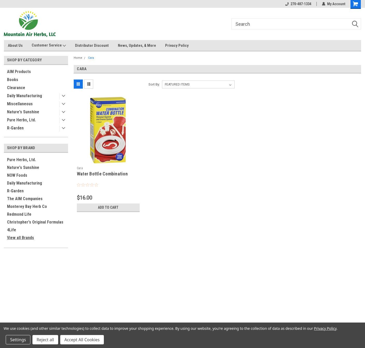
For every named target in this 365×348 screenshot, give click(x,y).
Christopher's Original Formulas (35, 222)
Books (12, 79)
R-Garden (15, 128)
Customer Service (49, 45)
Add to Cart (108, 207)
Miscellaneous (20, 103)
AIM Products (19, 71)
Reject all (45, 340)
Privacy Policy (177, 45)
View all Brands (20, 237)
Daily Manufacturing (24, 95)
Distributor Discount (92, 45)
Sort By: (154, 84)
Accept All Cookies (82, 340)
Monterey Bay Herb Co (27, 206)
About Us (15, 45)
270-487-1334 (298, 4)
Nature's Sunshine (23, 111)
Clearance (16, 87)
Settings (18, 340)
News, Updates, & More (137, 45)
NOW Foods (17, 175)
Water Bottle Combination (102, 173)
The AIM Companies (25, 198)
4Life (11, 229)
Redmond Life (19, 214)
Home (78, 58)
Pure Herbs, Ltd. (21, 119)
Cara (91, 58)
